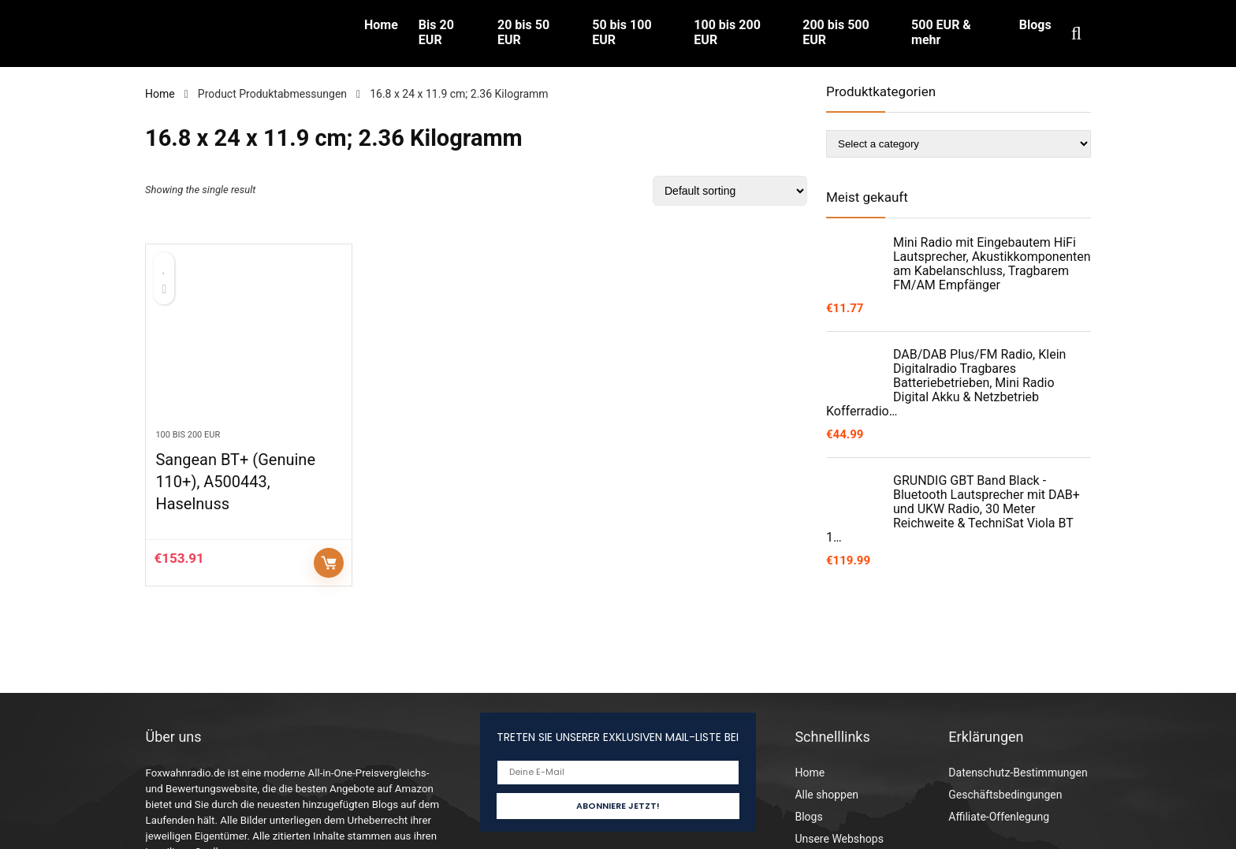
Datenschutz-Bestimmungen (1017, 772)
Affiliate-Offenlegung (998, 816)
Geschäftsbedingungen (1005, 794)
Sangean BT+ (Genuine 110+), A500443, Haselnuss (235, 481)
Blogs (1035, 24)
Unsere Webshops (839, 838)
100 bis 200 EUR (727, 32)
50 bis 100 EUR (621, 32)
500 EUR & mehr (941, 32)
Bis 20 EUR (436, 32)
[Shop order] (730, 191)
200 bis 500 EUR (835, 32)
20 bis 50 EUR (523, 32)
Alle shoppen (826, 794)
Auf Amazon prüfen (328, 562)
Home (381, 24)
